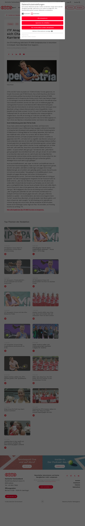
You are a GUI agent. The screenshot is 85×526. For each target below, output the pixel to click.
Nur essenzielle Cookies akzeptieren (42, 27)
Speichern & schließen (42, 23)
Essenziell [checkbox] (27, 13)
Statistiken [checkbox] (36, 13)
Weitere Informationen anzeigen (42, 31)
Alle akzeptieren (42, 18)
